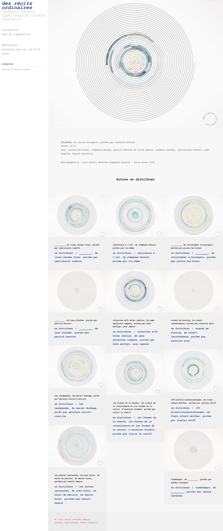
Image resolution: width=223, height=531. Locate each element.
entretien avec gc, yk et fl (21, 50)
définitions (9, 45)
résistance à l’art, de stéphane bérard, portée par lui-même (134, 246)
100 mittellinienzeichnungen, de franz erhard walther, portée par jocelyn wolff (193, 401)
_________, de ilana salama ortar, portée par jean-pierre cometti (76, 246)
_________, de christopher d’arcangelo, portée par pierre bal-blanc (192, 246)
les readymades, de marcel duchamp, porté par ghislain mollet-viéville (76, 397)
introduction (10, 30)
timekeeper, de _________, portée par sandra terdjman (191, 481)
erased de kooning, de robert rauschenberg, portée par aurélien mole (192, 322)
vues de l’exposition (16, 35)
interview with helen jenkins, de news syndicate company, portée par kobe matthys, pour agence (133, 323)
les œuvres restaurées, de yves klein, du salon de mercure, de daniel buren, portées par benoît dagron (76, 478)
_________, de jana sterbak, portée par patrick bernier (75, 322)
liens (5, 54)
